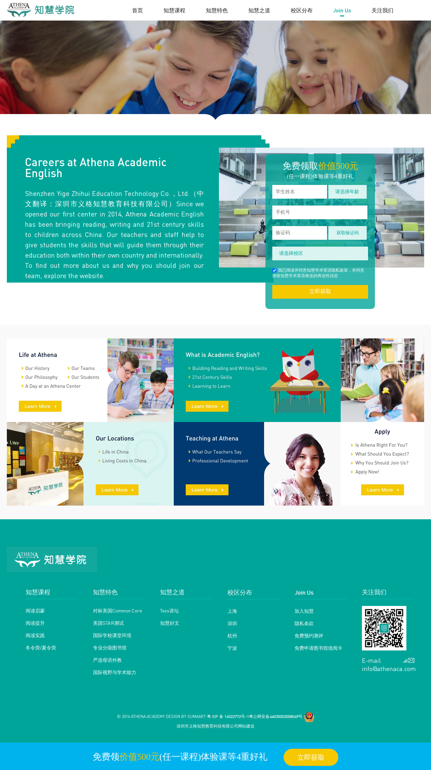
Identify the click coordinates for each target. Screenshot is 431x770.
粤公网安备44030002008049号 (275, 716)
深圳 (232, 623)
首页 (137, 10)
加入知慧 (304, 611)
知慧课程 (174, 10)
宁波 (232, 648)
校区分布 (302, 10)
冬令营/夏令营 (41, 647)
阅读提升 (35, 623)
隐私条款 (304, 623)
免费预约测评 (309, 635)
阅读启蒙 (35, 610)
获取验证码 (348, 232)
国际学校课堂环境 (112, 635)
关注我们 (382, 10)
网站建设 (246, 726)
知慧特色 (217, 10)
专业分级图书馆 (110, 647)
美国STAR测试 (108, 623)
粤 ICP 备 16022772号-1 (228, 716)
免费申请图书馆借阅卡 (318, 648)
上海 (232, 611)
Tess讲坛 (169, 610)
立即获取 (320, 291)
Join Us (342, 10)
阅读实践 (35, 635)
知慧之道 (259, 10)
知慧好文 (169, 623)
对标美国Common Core (117, 610)
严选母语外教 (107, 660)
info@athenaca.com (388, 669)
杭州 (232, 635)
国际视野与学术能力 (114, 672)
